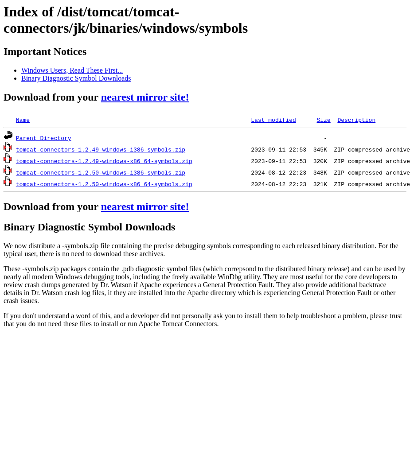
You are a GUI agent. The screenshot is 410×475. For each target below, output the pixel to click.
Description (356, 120)
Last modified (273, 120)
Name (23, 120)
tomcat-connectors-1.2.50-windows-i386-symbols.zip (100, 172)
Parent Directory (43, 138)
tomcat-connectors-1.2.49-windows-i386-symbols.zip (100, 149)
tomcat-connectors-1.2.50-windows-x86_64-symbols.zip (104, 184)
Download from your (52, 206)
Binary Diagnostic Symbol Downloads (76, 78)
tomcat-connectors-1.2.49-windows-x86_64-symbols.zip (104, 161)
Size (323, 120)
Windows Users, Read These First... (72, 70)
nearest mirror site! (145, 97)
